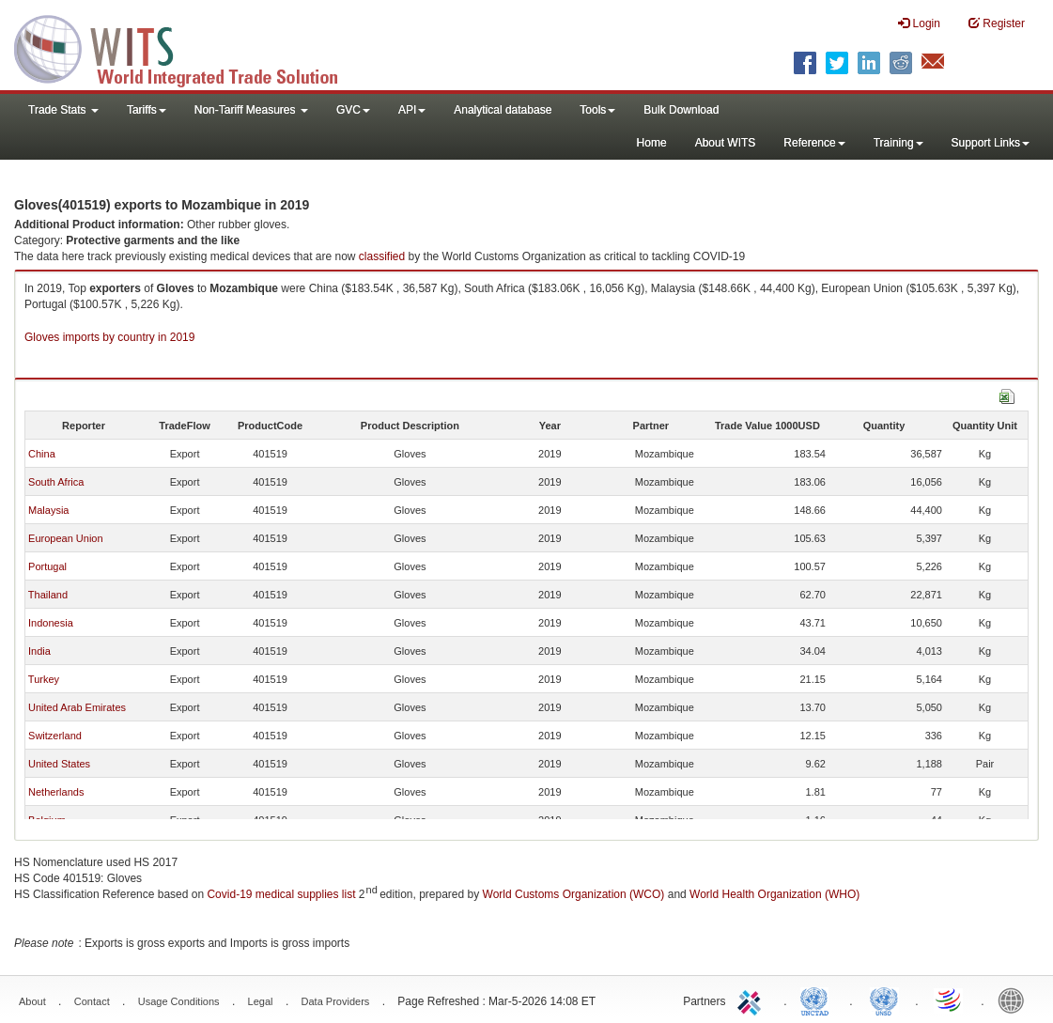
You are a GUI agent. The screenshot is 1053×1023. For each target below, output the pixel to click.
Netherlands (56, 792)
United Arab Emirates (77, 707)
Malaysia (48, 510)
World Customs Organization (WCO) (574, 894)
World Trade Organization (949, 999)
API (412, 109)
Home (652, 142)
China (41, 453)
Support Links (991, 142)
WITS (188, 47)
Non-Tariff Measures (251, 109)
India (39, 651)
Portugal (47, 566)
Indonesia (50, 622)
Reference (813, 142)
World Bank (1015, 999)
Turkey (43, 679)
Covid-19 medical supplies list (281, 894)
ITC (752, 999)
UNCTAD (818, 999)
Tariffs (146, 109)
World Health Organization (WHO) (774, 894)
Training (898, 142)
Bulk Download (681, 109)
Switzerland (55, 735)
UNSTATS (884, 999)
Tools (597, 109)
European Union (65, 538)
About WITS (725, 142)
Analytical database (502, 109)
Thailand (48, 594)
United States (59, 763)
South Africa (56, 482)
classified (382, 256)
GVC (353, 109)
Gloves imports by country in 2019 (109, 337)
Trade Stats (63, 109)
